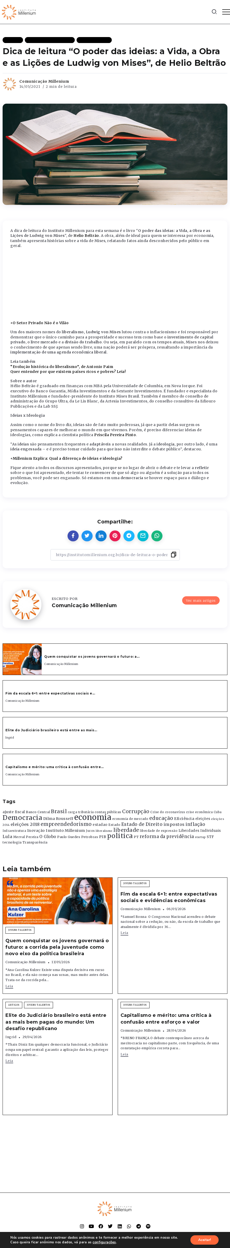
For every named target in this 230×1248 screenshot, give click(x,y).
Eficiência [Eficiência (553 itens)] (184, 818)
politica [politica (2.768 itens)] (120, 836)
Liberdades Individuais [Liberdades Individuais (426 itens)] (200, 830)
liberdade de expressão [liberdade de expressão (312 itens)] (158, 831)
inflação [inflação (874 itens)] (195, 824)
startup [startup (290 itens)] (200, 837)
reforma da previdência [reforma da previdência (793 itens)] (167, 836)
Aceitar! (204, 1239)
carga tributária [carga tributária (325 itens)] (81, 812)
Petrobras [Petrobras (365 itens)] (89, 837)
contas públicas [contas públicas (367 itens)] (108, 812)
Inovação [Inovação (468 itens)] (36, 830)
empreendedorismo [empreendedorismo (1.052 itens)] (66, 824)
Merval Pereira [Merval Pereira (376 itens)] (26, 837)
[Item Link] (22, 659)
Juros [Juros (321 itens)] (90, 831)
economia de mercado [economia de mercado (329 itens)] (130, 819)
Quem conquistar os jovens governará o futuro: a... (91, 656)
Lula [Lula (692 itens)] (7, 836)
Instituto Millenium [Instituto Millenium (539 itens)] (65, 830)
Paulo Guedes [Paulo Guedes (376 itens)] (68, 837)
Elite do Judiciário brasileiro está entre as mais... (51, 730)
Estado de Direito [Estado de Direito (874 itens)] (142, 824)
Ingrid (9, 737)
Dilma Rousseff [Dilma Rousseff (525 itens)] (58, 818)
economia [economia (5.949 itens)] (92, 817)
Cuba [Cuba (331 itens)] (218, 812)
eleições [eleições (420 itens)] (202, 819)
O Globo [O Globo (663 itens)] (47, 836)
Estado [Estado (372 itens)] (114, 825)
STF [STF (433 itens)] (210, 837)
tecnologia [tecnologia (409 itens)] (12, 842)
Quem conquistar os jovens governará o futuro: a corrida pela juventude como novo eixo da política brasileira (57, 947)
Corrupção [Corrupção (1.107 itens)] (136, 811)
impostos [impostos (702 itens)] (174, 824)
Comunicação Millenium (44, 81)
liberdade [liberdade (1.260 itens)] (126, 830)
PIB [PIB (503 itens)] (102, 836)
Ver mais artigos (201, 600)
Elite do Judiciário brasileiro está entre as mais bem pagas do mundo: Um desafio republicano (56, 1021)
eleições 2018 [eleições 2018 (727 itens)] (25, 824)
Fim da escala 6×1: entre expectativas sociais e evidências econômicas (169, 897)
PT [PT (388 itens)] (136, 837)
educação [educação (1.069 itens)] (161, 818)
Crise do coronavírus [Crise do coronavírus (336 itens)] (167, 812)
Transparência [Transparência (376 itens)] (35, 842)
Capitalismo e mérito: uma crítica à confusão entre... (54, 767)
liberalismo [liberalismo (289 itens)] (104, 831)
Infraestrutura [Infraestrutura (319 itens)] (14, 831)
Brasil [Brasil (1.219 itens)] (59, 811)
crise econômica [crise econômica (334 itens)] (199, 812)
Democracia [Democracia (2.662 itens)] (22, 818)
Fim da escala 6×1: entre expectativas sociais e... (50, 693)
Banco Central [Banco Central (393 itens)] (38, 812)
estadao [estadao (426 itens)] (100, 824)
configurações (104, 1242)
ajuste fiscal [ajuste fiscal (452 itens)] (14, 812)
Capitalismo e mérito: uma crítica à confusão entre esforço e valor (166, 1018)
